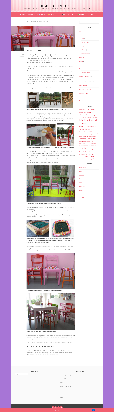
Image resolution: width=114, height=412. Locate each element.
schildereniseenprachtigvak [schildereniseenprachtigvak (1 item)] (84, 145)
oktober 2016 (82, 194)
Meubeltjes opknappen (37, 50)
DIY (56, 14)
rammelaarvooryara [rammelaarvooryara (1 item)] (82, 143)
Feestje (81, 61)
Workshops (62, 382)
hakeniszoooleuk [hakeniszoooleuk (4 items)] (90, 120)
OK (93, 410)
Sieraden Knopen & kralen (85, 76)
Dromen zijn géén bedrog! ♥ (66, 375)
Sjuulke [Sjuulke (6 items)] (82, 148)
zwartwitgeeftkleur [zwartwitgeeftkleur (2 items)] (91, 159)
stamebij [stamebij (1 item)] (88, 151)
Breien (82, 38)
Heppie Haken (84, 42)
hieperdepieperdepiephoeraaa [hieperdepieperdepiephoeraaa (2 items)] (87, 126)
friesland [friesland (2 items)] (89, 115)
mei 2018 (81, 190)
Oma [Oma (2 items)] (96, 139)
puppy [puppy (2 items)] (84, 141)
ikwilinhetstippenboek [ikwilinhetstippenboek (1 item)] (88, 129)
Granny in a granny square (85, 89)
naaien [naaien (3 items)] (81, 139)
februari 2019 (82, 179)
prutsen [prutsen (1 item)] (80, 141)
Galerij (64, 14)
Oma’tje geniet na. (83, 85)
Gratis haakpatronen (85, 72)
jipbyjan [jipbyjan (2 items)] (90, 131)
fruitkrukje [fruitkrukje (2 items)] (82, 117)
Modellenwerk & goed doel (85, 97)
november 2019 (82, 167)
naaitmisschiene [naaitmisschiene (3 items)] (89, 139)
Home (22, 14)
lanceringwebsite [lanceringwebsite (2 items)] (83, 136)
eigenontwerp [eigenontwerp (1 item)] (86, 112)
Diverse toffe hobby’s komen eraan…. (68, 378)
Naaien (82, 46)
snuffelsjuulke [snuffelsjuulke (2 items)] (82, 151)
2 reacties (21, 56)
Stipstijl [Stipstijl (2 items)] (86, 156)
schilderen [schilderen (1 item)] (94, 143)
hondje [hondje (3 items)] (81, 129)
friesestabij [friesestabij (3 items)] (83, 115)
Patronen (81, 14)
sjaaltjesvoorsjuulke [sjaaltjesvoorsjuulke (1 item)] (92, 145)
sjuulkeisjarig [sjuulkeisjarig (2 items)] (90, 149)
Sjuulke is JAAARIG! (83, 93)
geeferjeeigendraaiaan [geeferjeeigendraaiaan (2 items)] (91, 117)
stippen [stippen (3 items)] (92, 154)
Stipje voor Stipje (85, 53)
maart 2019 (81, 175)
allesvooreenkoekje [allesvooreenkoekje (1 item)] (82, 109)
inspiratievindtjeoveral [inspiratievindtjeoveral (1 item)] (83, 131)
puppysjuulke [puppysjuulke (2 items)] (89, 141)
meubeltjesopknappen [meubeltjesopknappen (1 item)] (92, 136)
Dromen (42, 14)
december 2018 (82, 186)
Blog (50, 14)
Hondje (81, 65)
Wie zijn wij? (32, 14)
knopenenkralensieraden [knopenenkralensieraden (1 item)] (83, 134)
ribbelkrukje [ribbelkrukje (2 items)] (89, 143)
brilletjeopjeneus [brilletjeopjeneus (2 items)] (90, 109)
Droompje (81, 57)
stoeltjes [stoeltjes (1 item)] (89, 156)
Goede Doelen (63, 390)
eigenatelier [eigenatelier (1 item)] (81, 112)
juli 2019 (81, 171)
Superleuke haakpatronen (65, 386)
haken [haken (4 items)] (81, 120)
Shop (72, 14)
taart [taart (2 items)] (92, 156)
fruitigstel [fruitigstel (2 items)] (94, 115)
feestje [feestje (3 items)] (91, 112)
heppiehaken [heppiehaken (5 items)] (85, 123)
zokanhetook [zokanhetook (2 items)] (82, 159)
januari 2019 (82, 182)
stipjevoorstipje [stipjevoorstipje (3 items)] (84, 154)
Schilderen (83, 50)
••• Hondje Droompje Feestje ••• (57, 6)
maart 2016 (81, 197)
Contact (91, 14)
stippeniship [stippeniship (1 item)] (81, 156)
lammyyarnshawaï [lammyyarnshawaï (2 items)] (92, 134)
